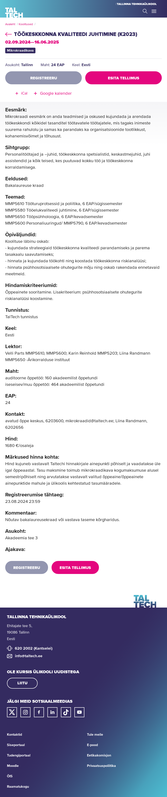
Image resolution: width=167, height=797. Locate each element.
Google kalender (56, 93)
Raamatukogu (18, 786)
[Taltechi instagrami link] (25, 712)
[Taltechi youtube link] (79, 712)
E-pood (92, 745)
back (8, 33)
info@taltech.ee (28, 656)
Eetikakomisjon (99, 755)
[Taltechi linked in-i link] (52, 712)
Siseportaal (16, 745)
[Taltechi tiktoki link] (66, 712)
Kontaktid (14, 734)
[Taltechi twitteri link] (12, 712)
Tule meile (95, 734)
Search (145, 11)
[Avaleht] (14, 13)
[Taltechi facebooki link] (39, 712)
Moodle (13, 766)
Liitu (22, 683)
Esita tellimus (123, 78)
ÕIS (10, 776)
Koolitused (26, 24)
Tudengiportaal (18, 755)
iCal (24, 93)
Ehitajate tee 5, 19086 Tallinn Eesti (19, 632)
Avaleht (10, 24)
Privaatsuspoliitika (101, 766)
